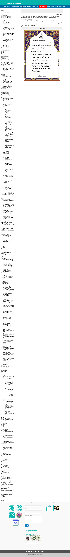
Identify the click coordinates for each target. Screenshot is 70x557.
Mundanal (5, 428)
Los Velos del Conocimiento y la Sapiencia (9, 180)
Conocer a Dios (6, 239)
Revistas (48, 6)
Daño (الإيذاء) (4, 223)
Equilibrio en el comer (7, 81)
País (25, 511)
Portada (4, 6)
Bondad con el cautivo (8, 67)
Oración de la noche (7, 448)
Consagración (4, 197)
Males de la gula (6, 85)
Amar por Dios (6, 46)
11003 (61, 14)
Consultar (3, 198)
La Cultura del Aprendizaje (8, 108)
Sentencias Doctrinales (6, 478)
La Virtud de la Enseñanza (8, 148)
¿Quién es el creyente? (8, 276)
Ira (1, 372)
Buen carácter (4, 53)
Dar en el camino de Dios (6, 222)
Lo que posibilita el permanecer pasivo (7, 317)
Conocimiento (6, 100)
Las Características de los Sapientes (9, 191)
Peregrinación (4, 460)
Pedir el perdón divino (5, 459)
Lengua (2, 417)
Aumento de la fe (6, 274)
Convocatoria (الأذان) (5, 199)
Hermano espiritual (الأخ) (6, 347)
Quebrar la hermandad (8, 361)
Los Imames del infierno (8, 321)
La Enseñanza (6, 141)
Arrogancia (3, 49)
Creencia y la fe (4, 221)
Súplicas (52, 6)
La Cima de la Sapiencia (8, 189)
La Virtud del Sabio (9, 124)
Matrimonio (3, 420)
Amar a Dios (5, 45)
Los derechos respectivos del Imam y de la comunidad (8, 323)
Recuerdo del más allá (7, 441)
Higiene (2, 365)
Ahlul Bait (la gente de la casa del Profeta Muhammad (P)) (7, 17)
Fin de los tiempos (5, 280)
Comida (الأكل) (4, 75)
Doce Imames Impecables (6, 23)
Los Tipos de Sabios (9, 138)
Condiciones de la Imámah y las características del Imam (8, 288)
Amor (2, 43)
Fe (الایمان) (3, 272)
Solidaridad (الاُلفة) (5, 487)
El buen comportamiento (6, 248)
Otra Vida (5, 440)
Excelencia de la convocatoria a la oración (8, 203)
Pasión (2, 457)
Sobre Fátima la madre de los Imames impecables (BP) (8, 399)
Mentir (2, 422)
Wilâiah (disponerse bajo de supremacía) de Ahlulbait (8, 40)
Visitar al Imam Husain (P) (6, 499)
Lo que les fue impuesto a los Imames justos (8, 29)
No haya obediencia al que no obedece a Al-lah (8, 330)
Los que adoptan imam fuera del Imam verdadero (8, 327)
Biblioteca (33, 6)
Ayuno (2, 52)
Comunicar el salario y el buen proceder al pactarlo (7, 90)
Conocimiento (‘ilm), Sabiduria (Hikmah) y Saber (7, 96)
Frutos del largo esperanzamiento (7, 270)
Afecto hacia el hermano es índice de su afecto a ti (8, 349)
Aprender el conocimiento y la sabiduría (8, 99)
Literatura (29, 6)
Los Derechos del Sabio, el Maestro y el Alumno (9, 129)
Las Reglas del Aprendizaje (8, 118)
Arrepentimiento (4, 47)
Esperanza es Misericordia (8, 264)
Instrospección (4, 370)
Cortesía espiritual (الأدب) (6, 207)
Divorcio (3, 247)
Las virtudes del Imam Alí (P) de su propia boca (9, 387)
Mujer (2, 425)
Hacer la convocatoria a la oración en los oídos (8, 206)
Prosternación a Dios (5, 467)
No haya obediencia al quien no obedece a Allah (8, 332)
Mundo (2, 426)
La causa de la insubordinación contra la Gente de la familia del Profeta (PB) (8, 297)
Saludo (2, 476)
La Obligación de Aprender (8, 113)
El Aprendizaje (6, 106)
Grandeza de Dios (6, 241)
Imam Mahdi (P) (6, 27)
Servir (2, 485)
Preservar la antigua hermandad (7, 360)
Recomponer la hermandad (6, 363)
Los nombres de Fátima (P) (8, 412)
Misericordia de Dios (7, 242)
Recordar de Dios (6, 244)
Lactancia (3, 416)
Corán (37, 6)
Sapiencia (5, 182)
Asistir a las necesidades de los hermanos (8, 351)
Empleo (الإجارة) (4, 253)
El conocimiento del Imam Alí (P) (10, 390)
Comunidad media (5, 92)
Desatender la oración (7, 447)
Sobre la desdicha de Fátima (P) (9, 414)
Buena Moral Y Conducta (6, 55)
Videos (21, 6)
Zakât (2, 500)
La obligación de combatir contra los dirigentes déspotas (8, 309)
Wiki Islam (56, 6)
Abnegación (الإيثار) (5, 12)
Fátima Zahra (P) (6, 25)
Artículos (8, 6)
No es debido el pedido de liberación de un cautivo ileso (8, 69)
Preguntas (24, 6)
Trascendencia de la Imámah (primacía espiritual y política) (7, 37)
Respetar (3, 475)
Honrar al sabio (8, 121)
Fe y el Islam (5, 275)
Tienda (64, 6)
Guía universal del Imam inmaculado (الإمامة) (6, 285)
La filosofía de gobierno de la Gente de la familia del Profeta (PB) (8, 302)
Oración (3, 446)
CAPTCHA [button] (27, 528)
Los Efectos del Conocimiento (6, 158)
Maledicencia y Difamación (7, 419)
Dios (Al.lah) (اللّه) (5, 234)
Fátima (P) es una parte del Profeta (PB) (9, 409)
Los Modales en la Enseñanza (8, 150)
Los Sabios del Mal (8, 136)
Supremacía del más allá (8, 442)
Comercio (3, 74)
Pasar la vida (4, 455)
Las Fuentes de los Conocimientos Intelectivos (9, 166)
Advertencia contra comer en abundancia (8, 77)
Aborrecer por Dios (7, 235)
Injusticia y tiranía (5, 369)
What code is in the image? (31, 542)
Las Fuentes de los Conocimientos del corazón (9, 169)
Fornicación (3, 281)
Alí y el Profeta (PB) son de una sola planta (8, 379)
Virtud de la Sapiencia (9, 193)
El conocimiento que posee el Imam (7, 294)
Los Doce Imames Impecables (7, 319)
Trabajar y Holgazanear (6, 493)
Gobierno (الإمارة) (4, 283)
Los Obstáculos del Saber (8, 175)
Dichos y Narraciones (42, 6)
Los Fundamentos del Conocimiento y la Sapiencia (9, 173)
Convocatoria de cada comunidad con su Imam (8, 291)
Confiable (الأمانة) (5, 94)
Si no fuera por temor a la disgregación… (8, 337)
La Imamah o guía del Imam (7, 374)
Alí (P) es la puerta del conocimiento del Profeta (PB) (8, 376)
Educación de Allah (7, 213)
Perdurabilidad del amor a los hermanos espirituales (8, 357)
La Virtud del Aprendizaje (7, 116)
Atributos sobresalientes (6, 50)
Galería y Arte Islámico (15, 6)
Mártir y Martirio (4, 429)
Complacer (3, 88)
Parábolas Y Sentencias (6, 454)
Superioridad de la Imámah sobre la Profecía (8, 339)
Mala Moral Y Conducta (6, 418)
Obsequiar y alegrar (5, 445)
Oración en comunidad (8, 449)
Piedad (2, 461)
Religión (2, 473)
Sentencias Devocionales (6, 477)
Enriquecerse (4, 257)
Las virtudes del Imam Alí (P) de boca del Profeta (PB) (9, 383)
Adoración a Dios (6, 236)
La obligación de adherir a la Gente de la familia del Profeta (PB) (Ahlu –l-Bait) (8, 305)
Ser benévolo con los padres (7, 484)
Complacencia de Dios (8, 238)
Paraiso (2, 451)
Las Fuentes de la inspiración (8, 162)
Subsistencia (4, 488)
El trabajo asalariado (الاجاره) (7, 252)
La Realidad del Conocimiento (6, 153)
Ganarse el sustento (5, 282)
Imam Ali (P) (5, 26)
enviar (27, 525)
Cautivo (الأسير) (4, 65)
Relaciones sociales (5, 472)
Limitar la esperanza (7, 271)
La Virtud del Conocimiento (6, 155)
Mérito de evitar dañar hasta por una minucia (8, 227)
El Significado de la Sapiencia (9, 187)
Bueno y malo (4, 58)
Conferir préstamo (5, 93)
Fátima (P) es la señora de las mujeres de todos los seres (9, 406)
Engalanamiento (4, 256)
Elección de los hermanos (8, 353)
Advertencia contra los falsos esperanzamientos (8, 260)
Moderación (3, 424)
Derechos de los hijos (5, 233)
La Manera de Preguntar (8, 111)
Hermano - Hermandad (6, 346)
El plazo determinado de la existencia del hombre (6, 250)
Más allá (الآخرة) (4, 430)
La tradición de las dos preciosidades (7, 312)
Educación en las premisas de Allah (6, 215)
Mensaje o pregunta (28, 515)
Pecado (2, 458)
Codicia (2, 71)
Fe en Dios (5, 240)
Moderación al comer (7, 86)
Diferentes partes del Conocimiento (7, 105)
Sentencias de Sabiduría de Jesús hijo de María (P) (7, 480)
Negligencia (3, 443)
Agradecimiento (4, 15)
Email (26, 508)
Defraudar (3, 229)
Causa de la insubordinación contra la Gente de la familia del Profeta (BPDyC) (7, 63)
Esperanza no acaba (7, 265)
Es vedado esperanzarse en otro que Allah (8, 262)
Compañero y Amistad (6, 87)
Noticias (60, 6)
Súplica (2, 489)
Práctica (3, 471)
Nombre (26, 504)
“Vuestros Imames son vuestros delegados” (8, 344)
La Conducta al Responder (8, 143)
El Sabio (4, 120)
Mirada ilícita (4, 423)
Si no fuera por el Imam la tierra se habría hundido (8, 34)
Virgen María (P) (4, 497)
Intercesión (3, 371)
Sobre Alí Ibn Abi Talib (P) (8, 381)
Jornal (4, 254)
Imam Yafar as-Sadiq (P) (29, 25)
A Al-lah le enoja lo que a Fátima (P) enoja (9, 403)
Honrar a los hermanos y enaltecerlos (8, 355)
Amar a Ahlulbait (6, 44)
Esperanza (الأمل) (4, 258)
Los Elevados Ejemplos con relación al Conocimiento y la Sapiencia (9, 133)
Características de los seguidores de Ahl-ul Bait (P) (8, 20)
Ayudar (2, 51)
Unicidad (3, 496)
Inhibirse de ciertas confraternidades (5, 367)
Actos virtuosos (4, 14)
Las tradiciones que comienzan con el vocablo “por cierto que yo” (10, 394)
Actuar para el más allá (8, 431)
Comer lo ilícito (4, 73)
